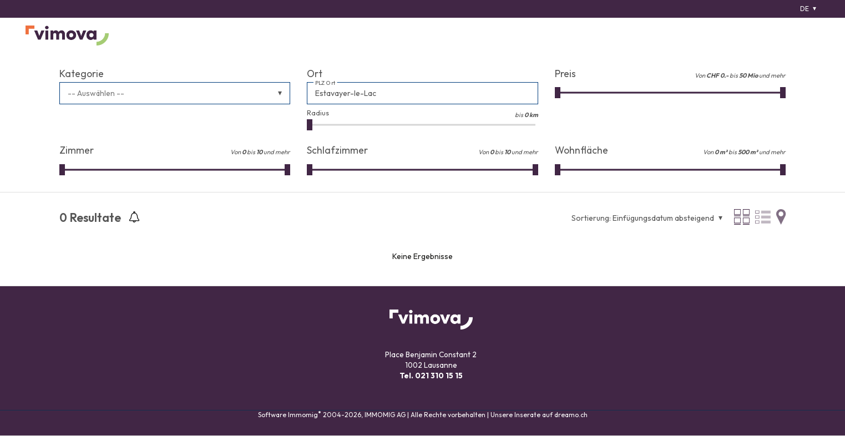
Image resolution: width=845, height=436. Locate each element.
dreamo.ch (571, 414)
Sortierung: (591, 218)
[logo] (67, 35)
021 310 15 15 (439, 376)
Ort (314, 73)
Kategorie (81, 73)
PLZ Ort (325, 83)
